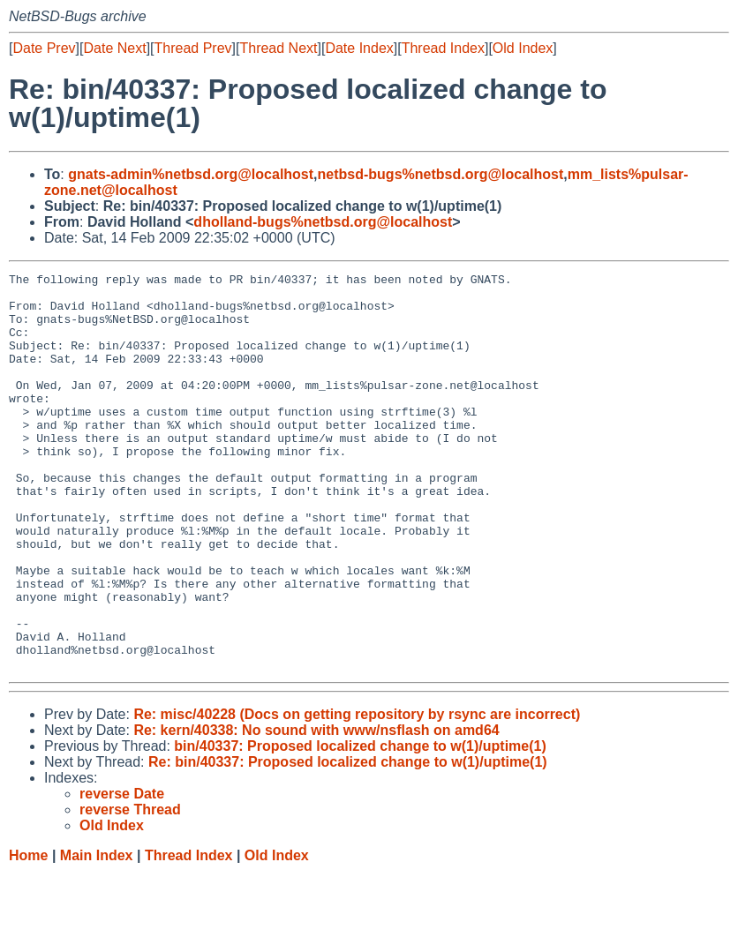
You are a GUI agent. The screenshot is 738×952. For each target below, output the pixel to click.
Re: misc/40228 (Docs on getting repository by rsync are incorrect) (356, 793)
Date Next (114, 48)
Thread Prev (193, 48)
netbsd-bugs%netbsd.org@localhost (441, 174)
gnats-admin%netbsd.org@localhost (190, 174)
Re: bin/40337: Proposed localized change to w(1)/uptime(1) (347, 841)
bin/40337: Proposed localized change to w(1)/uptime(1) (360, 825)
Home (28, 934)
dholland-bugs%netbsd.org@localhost (322, 221)
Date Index (359, 48)
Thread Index (443, 48)
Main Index (96, 934)
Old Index (523, 48)
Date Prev (43, 48)
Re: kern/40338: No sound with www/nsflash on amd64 (316, 809)
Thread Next (278, 48)
